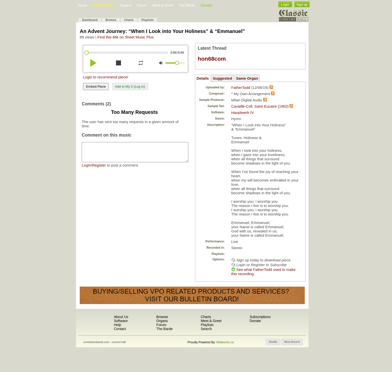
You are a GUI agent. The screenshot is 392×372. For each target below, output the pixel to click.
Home (82, 5)
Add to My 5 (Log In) (130, 86)
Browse (111, 20)
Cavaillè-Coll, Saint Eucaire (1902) (259, 106)
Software (121, 321)
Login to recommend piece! (105, 77)
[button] (273, 342)
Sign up (302, 4)
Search (206, 329)
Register (99, 169)
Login (285, 4)
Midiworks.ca (225, 342)
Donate (206, 5)
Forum (142, 5)
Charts (129, 20)
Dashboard (90, 20)
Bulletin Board (103, 5)
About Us (121, 317)
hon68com (212, 59)
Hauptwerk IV (242, 112)
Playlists (148, 20)
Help (117, 325)
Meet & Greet (162, 5)
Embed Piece (96, 86)
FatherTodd (240, 87)
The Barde (187, 5)
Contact (120, 329)
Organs (126, 5)
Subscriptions (260, 317)
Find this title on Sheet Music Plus (126, 37)
